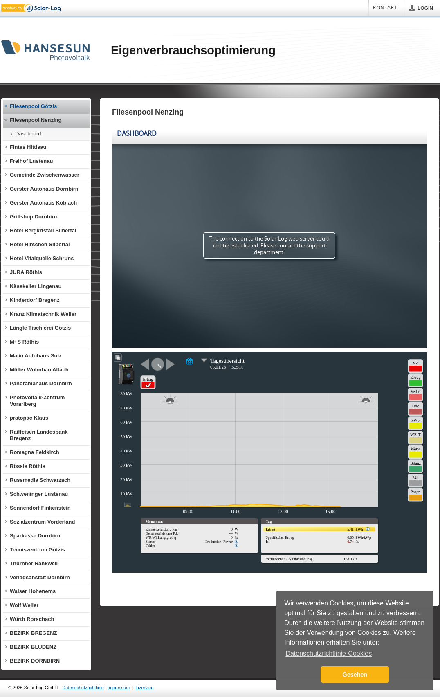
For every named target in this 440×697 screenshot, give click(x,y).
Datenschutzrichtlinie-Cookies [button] (328, 653)
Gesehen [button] (355, 674)
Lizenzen (144, 687)
